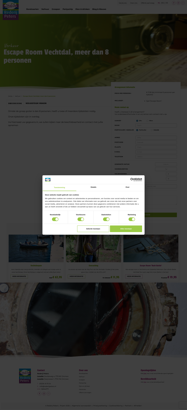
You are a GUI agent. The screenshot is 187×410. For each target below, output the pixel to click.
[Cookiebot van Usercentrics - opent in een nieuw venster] (132, 179)
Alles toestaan (126, 229)
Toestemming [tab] (59, 187)
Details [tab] (93, 187)
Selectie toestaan (93, 229)
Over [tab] (128, 187)
